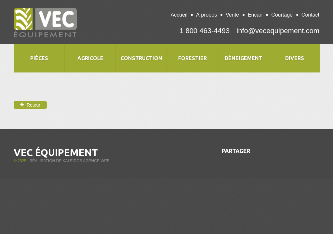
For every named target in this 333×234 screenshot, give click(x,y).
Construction (141, 58)
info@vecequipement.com (277, 31)
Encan (255, 15)
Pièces (39, 58)
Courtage (282, 15)
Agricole (90, 58)
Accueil (179, 15)
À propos (206, 15)
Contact (310, 15)
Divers (294, 58)
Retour (30, 105)
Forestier (192, 58)
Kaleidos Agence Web (85, 161)
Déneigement (243, 58)
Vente (232, 15)
